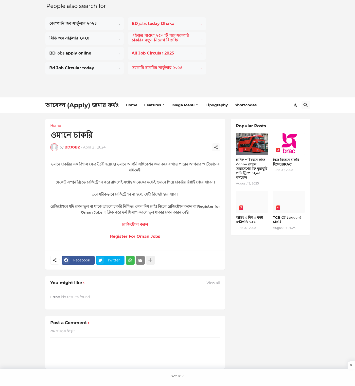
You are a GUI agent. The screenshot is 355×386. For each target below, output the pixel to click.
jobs (153, 23)
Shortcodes (246, 105)
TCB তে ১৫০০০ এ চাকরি (287, 219)
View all (213, 283)
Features (152, 105)
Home (131, 105)
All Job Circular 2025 (153, 53)
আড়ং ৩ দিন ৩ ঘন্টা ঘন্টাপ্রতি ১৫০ (249, 219)
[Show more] (150, 260)
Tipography (217, 105)
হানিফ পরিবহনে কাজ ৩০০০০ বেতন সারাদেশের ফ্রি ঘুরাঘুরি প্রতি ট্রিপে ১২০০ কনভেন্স (251, 169)
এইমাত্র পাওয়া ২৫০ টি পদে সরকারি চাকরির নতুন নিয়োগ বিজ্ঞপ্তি (160, 38)
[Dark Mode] (296, 105)
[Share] (216, 147)
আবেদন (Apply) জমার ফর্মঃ (82, 105)
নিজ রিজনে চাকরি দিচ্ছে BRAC (286, 162)
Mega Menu (183, 105)
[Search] (306, 105)
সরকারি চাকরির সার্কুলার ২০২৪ (157, 67)
